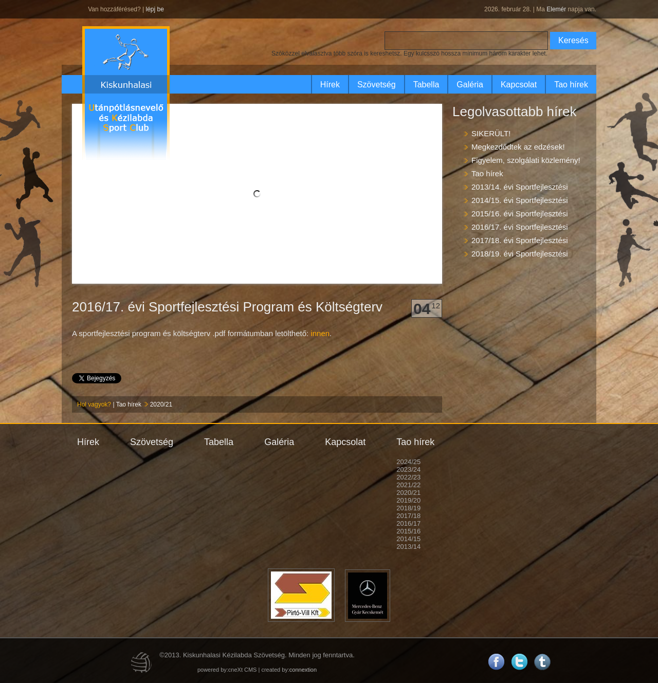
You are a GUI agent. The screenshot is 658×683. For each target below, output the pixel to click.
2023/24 (408, 469)
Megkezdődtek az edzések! (518, 146)
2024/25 (408, 462)
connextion (303, 670)
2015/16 (408, 531)
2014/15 (408, 539)
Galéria (469, 84)
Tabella (426, 84)
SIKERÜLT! (490, 133)
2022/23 (408, 477)
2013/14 (408, 546)
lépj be (154, 9)
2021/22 (408, 485)
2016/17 (408, 523)
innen (320, 333)
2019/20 (408, 500)
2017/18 (408, 516)
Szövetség (376, 84)
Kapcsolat (519, 84)
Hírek (330, 84)
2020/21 (161, 404)
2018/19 (408, 508)
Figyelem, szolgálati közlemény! (525, 160)
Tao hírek (571, 84)
